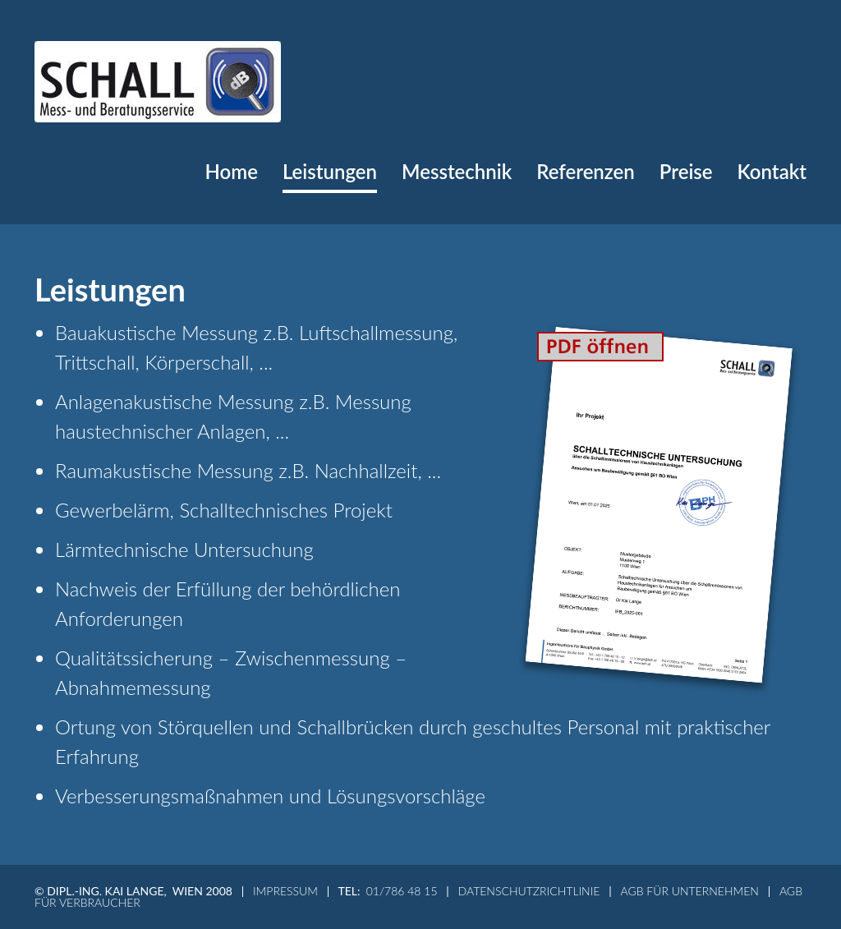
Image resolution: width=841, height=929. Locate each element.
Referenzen (585, 171)
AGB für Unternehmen (689, 891)
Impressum (285, 891)
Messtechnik (457, 171)
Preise (686, 171)
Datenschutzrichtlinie (529, 891)
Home (231, 171)
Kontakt (772, 171)
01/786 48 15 (402, 891)
